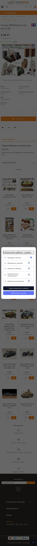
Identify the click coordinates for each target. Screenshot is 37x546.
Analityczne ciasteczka (14, 268)
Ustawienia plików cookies (17, 252)
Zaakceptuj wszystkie (18, 293)
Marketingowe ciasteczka (15, 263)
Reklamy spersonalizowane (15, 281)
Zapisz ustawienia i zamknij (18, 288)
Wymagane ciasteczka (14, 257)
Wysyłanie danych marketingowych (12, 275)
